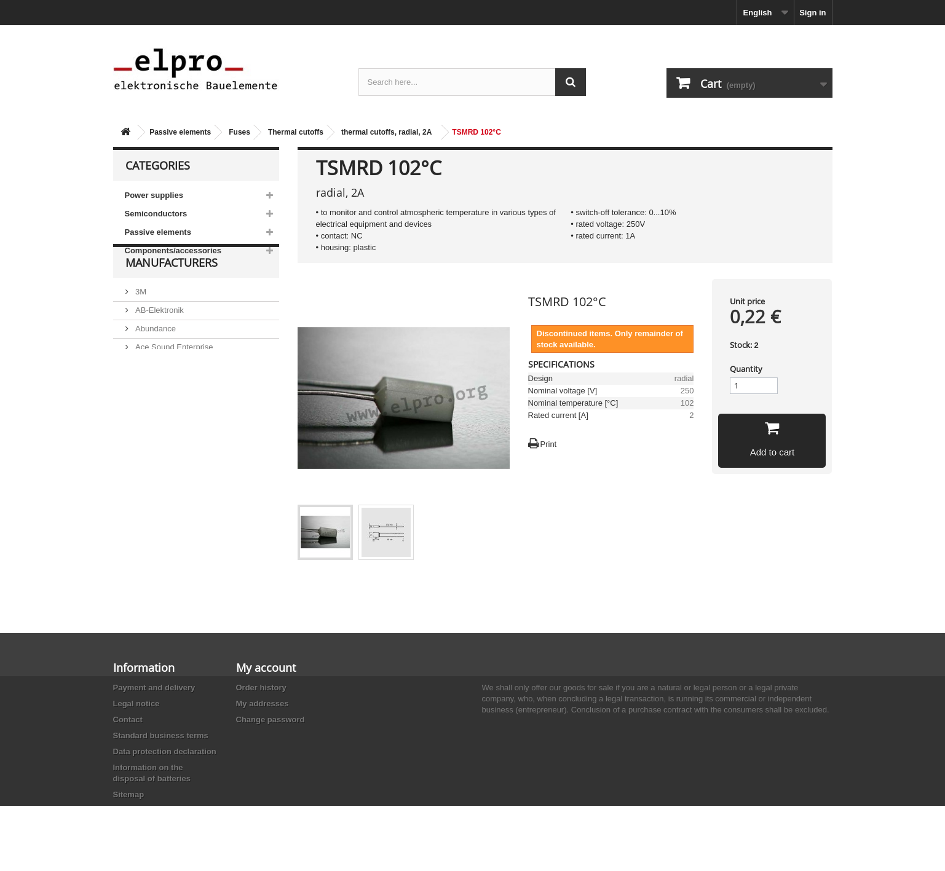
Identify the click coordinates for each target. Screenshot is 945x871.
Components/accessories (173, 250)
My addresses (262, 703)
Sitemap (128, 794)
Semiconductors (156, 213)
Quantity (746, 368)
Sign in (812, 12)
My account (266, 667)
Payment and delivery (154, 687)
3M (140, 320)
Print (548, 444)
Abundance (154, 357)
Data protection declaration (164, 751)
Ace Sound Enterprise (173, 375)
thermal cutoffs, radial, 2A (386, 132)
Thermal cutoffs (295, 132)
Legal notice (136, 703)
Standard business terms (160, 735)
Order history (261, 687)
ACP (142, 394)
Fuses (239, 132)
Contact (128, 719)
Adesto (146, 412)
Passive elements (180, 132)
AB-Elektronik (158, 339)
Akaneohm (153, 431)
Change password (270, 719)
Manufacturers (171, 296)
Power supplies (154, 195)
